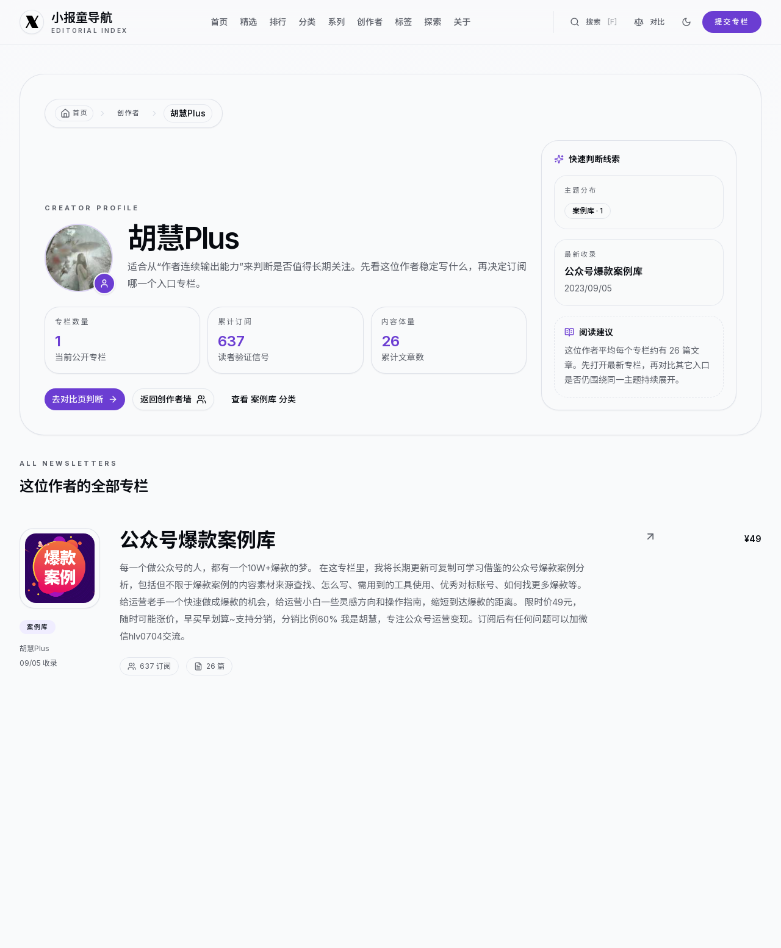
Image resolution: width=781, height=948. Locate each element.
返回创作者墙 (173, 399)
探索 (432, 21)
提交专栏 (731, 21)
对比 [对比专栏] (649, 22)
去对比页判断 (85, 399)
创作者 (370, 21)
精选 (248, 21)
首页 (219, 21)
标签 (403, 21)
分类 (306, 21)
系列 (336, 21)
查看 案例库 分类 (263, 399)
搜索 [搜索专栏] (593, 22)
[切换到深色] (686, 22)
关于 (461, 21)
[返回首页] (74, 113)
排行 (277, 21)
